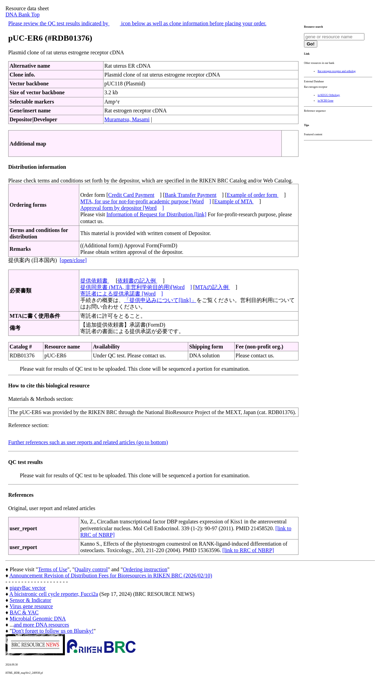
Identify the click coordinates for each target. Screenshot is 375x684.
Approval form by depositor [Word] (122, 208)
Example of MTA (234, 201)
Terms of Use (52, 569)
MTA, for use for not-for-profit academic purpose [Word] (145, 201)
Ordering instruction (145, 569)
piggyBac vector (27, 588)
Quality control (91, 569)
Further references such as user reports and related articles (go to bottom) (88, 442)
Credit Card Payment (131, 195)
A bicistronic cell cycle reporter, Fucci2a (53, 594)
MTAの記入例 (212, 287)
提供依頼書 (94, 281)
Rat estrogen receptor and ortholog (337, 71)
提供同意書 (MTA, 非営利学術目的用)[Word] (136, 287)
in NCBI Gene (325, 100)
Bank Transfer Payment (191, 195)
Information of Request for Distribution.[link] (156, 214)
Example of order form (252, 195)
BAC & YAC (24, 612)
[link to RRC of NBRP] (248, 550)
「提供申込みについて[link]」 (160, 300)
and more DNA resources (41, 625)
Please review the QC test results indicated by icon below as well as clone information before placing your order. (137, 23)
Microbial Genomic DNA (38, 618)
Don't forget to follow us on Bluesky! (53, 631)
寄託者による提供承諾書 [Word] (121, 294)
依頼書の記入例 (137, 281)
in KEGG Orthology (329, 95)
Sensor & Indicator (30, 600)
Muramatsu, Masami (127, 119)
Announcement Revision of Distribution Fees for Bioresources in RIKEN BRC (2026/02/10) (110, 575)
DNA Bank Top (22, 14)
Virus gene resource (31, 606)
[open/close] (73, 260)
